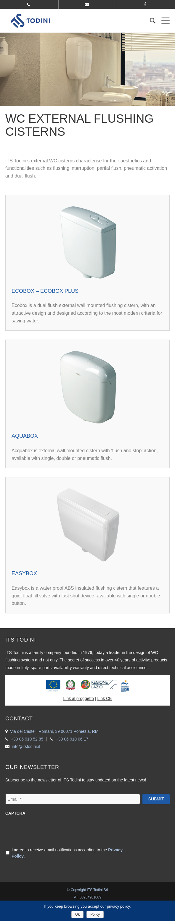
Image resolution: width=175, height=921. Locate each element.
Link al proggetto (78, 698)
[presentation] (50, 830)
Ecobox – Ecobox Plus (45, 291)
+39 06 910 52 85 (27, 739)
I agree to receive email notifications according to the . (67, 853)
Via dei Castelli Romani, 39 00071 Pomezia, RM (54, 731)
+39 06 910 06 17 (72, 739)
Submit (156, 799)
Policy (95, 914)
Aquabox (25, 436)
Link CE (104, 698)
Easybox (24, 573)
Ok (77, 914)
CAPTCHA (15, 813)
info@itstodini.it (26, 746)
